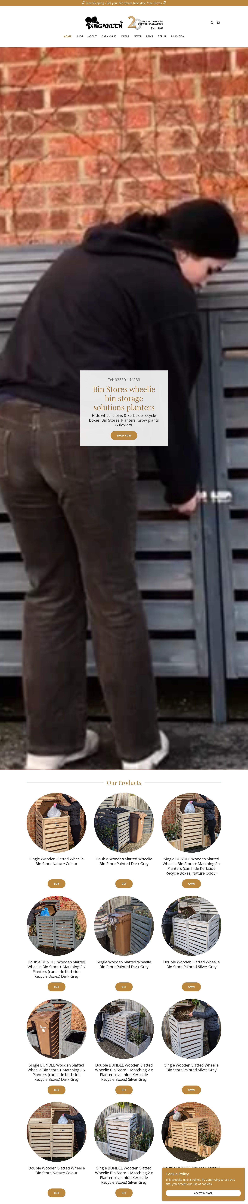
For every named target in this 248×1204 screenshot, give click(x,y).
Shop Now (124, 435)
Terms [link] (162, 36)
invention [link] (177, 36)
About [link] (92, 36)
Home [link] (67, 36)
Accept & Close (212, 1192)
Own (191, 883)
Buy (56, 883)
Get (124, 883)
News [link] (137, 36)
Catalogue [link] (109, 36)
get (124, 987)
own (191, 987)
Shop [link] (79, 36)
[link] (124, 22)
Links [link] (149, 36)
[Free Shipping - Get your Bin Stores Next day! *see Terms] (124, 3)
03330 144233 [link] (127, 379)
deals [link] (125, 36)
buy (56, 987)
